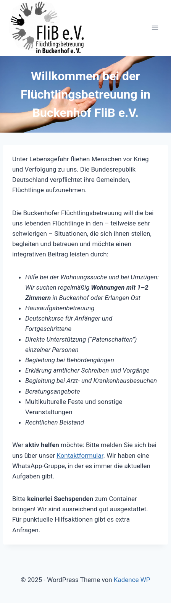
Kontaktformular (79, 455)
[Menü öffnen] (155, 28)
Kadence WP (132, 580)
